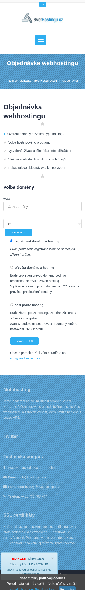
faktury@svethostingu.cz (42, 487)
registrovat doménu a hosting (34, 241)
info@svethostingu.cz (25, 358)
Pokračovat (24, 341)
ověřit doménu (18, 232)
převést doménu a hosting (32, 267)
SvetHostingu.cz (45, 80)
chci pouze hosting (27, 305)
